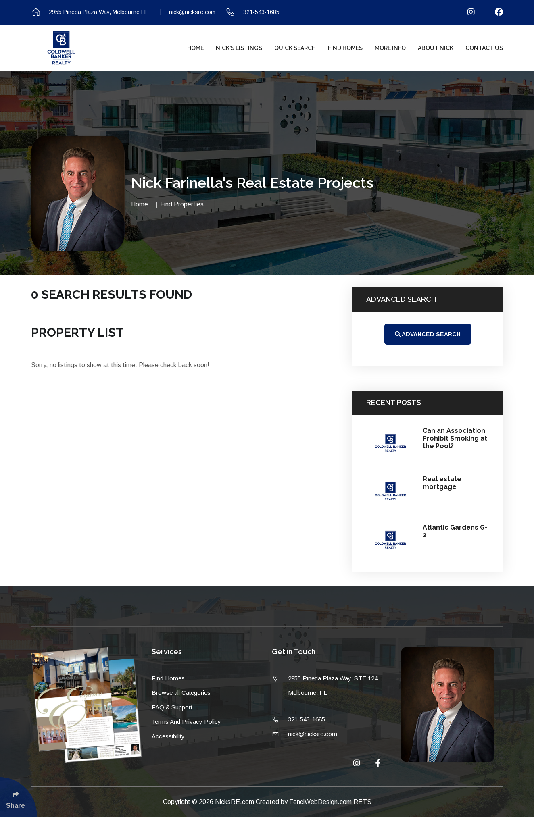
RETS (362, 801)
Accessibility (168, 736)
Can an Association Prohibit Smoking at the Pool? (455, 438)
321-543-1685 (252, 12)
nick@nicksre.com (186, 12)
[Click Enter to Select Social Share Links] (18, 797)
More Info (390, 48)
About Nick (435, 48)
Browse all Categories (181, 692)
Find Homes (345, 48)
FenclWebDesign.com (321, 801)
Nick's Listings (239, 48)
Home (195, 48)
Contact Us (484, 48)
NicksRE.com (235, 801)
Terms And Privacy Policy (186, 721)
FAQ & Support (172, 707)
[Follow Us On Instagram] (466, 12)
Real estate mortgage (442, 483)
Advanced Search (428, 334)
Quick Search (295, 48)
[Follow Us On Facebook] (494, 12)
